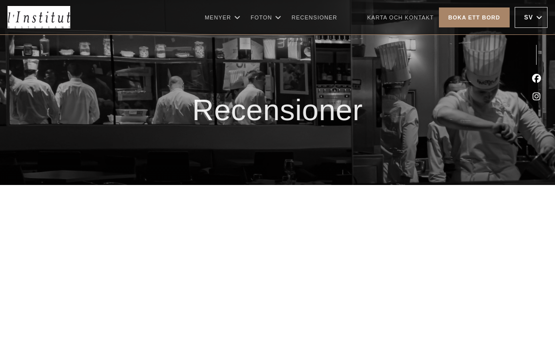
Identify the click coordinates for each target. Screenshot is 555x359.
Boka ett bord (474, 17)
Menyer (223, 17)
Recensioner (314, 17)
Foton (266, 17)
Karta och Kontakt (400, 17)
